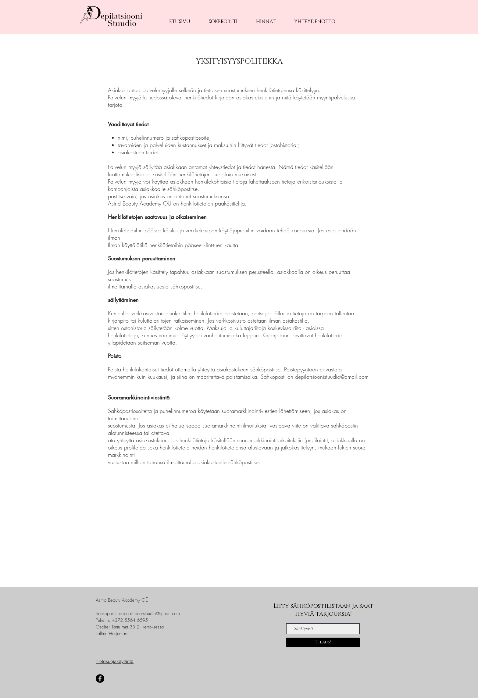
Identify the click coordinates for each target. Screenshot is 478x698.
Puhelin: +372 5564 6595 (122, 620)
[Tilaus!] (323, 642)
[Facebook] (100, 678)
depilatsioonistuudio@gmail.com (149, 613)
